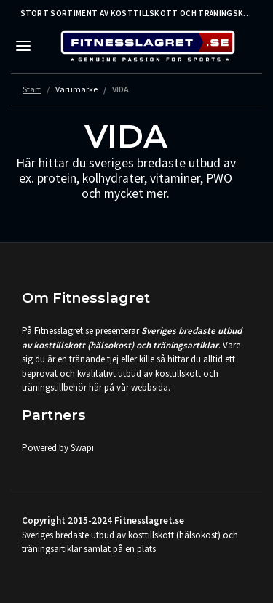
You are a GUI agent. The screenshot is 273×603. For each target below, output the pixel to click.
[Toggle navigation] (23, 45)
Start (32, 89)
